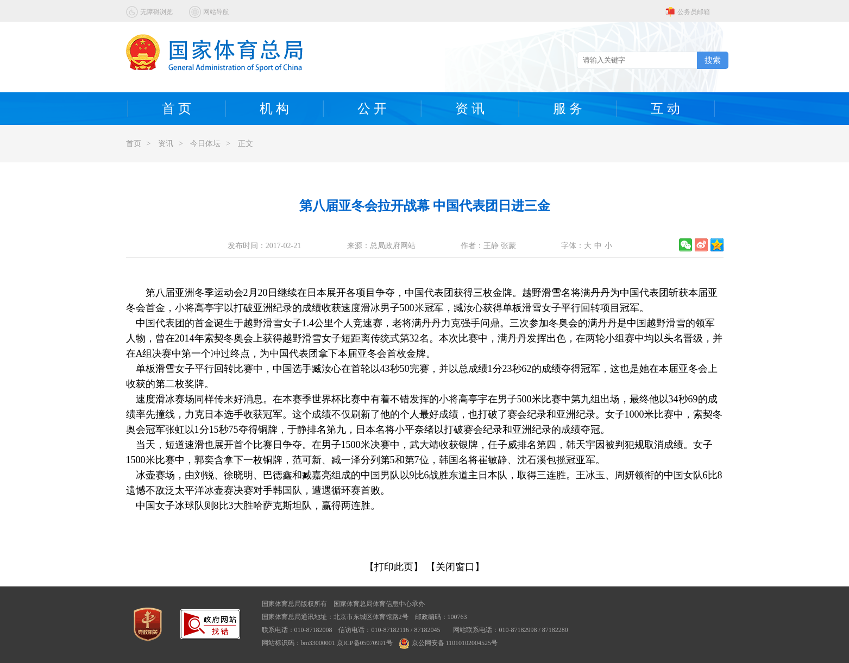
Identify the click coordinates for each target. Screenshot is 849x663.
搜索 (713, 60)
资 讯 (470, 109)
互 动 (665, 109)
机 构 (274, 109)
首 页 (176, 109)
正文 (245, 144)
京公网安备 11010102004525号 (448, 643)
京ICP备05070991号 (365, 643)
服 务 (567, 109)
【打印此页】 (393, 566)
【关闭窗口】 (455, 566)
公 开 (372, 109)
